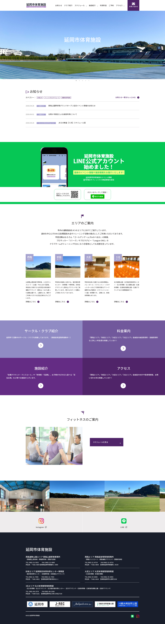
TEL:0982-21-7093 (32, 577)
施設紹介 (93, 5)
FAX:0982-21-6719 (107, 562)
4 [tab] (86, 81)
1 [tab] (76, 81)
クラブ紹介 (68, 5)
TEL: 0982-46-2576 (32, 591)
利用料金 (103, 5)
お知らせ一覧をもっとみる (127, 97)
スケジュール (81, 5)
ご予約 (111, 5)
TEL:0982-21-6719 (91, 562)
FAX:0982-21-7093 (48, 577)
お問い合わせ (133, 5)
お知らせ (58, 5)
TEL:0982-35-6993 (91, 577)
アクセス (120, 5)
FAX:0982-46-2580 (48, 591)
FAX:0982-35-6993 (107, 577)
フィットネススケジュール (52, 97)
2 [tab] (79, 81)
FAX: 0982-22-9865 (48, 562)
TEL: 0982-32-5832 (32, 562)
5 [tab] (89, 81)
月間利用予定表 (66, 97)
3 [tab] (82, 81)
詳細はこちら (32, 301)
